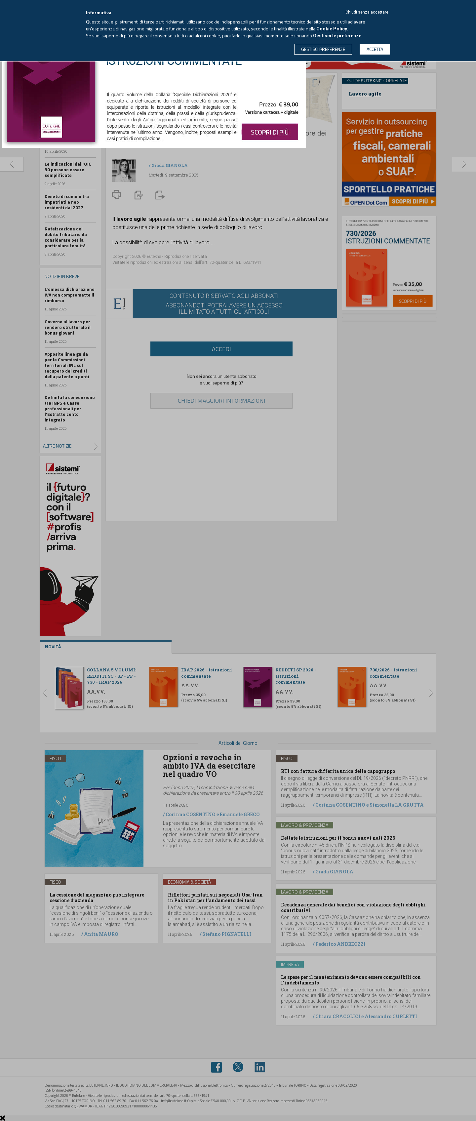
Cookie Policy (331, 28)
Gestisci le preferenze (337, 35)
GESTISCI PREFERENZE (323, 49)
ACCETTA (375, 49)
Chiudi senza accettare (366, 12)
